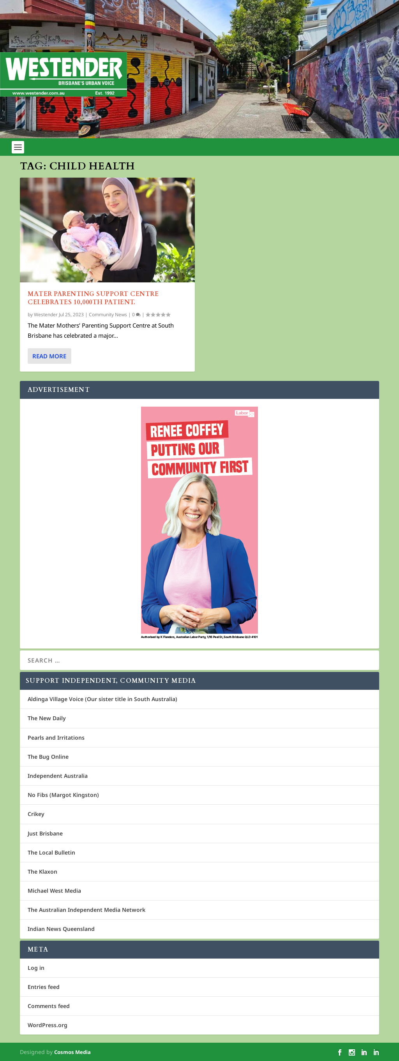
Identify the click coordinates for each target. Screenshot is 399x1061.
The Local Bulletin (51, 852)
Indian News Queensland (61, 928)
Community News (108, 314)
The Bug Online (48, 756)
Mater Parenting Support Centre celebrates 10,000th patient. (93, 298)
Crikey (36, 814)
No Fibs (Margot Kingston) (63, 794)
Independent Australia (58, 775)
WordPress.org (47, 1025)
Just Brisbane (45, 833)
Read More (49, 356)
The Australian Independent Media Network (86, 909)
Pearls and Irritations (56, 737)
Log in (36, 967)
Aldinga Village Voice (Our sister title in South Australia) (102, 699)
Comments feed (49, 1006)
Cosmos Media (72, 1052)
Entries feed (44, 987)
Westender (46, 314)
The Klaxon (42, 871)
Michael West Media (54, 890)
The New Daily (47, 718)
